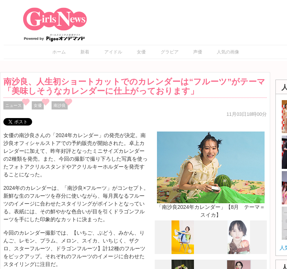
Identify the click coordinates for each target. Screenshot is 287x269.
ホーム (59, 52)
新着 (84, 52)
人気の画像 (228, 52)
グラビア (170, 52)
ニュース (13, 105)
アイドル (113, 52)
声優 (197, 52)
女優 (141, 52)
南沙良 (59, 105)
